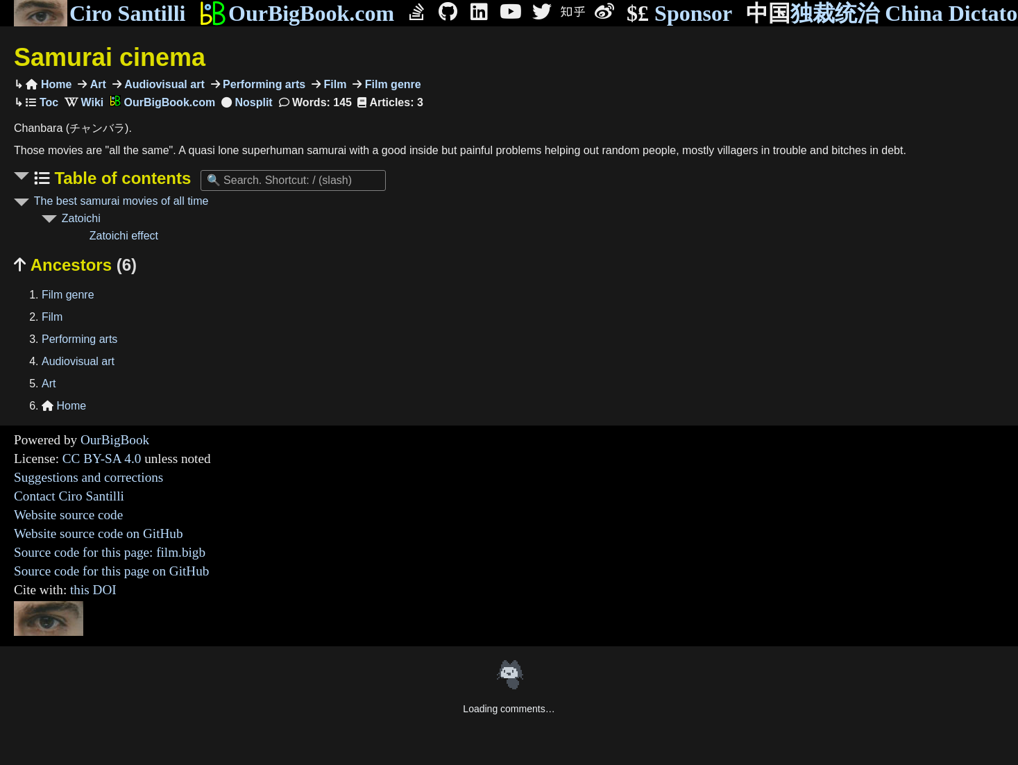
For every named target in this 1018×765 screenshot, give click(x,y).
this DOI (93, 589)
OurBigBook (114, 439)
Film (333, 84)
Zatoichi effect (124, 236)
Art (96, 84)
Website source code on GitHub (98, 533)
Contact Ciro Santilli (69, 496)
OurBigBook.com (296, 13)
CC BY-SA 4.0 (102, 458)
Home (48, 84)
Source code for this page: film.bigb (109, 552)
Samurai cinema (109, 57)
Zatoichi (81, 218)
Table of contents (121, 178)
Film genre (391, 84)
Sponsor (679, 13)
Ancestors (75, 264)
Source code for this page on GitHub (111, 571)
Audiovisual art (163, 84)
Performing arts (263, 84)
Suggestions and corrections (88, 477)
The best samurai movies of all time (121, 201)
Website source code (68, 514)
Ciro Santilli (99, 13)
